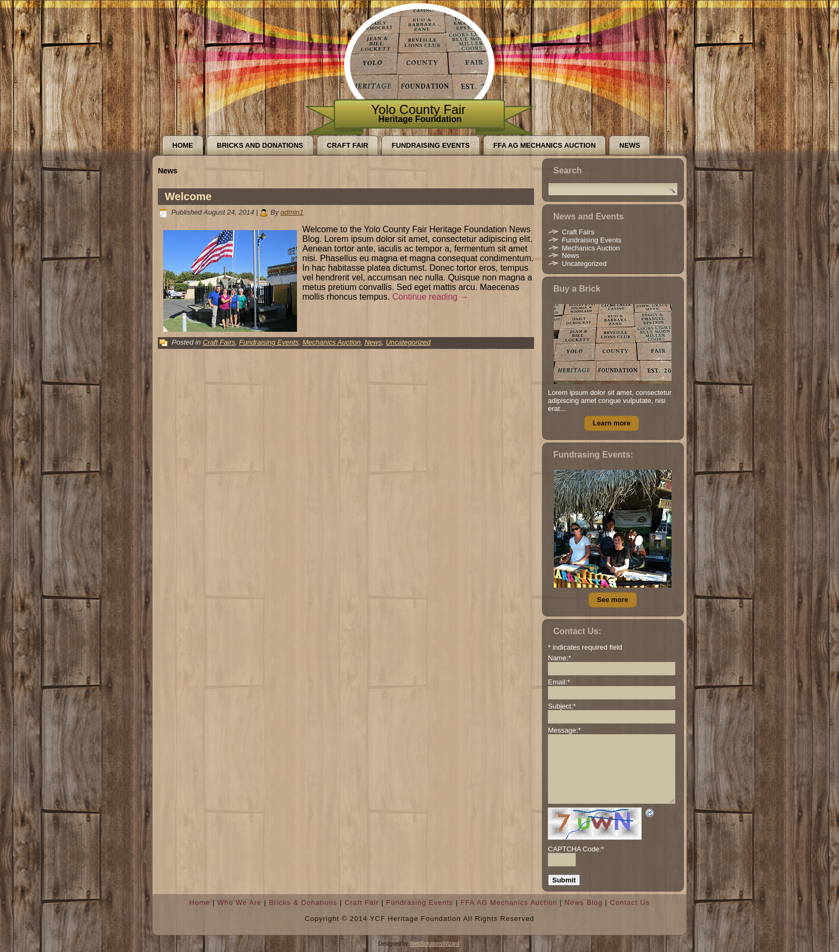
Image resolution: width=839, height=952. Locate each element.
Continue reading (430, 296)
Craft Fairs (219, 342)
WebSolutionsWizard (434, 944)
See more (613, 600)
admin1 (291, 212)
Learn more (612, 423)
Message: (564, 730)
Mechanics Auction (331, 342)
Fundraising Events (431, 145)
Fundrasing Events (419, 902)
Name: (559, 658)
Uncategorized (408, 342)
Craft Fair (347, 145)
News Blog (583, 902)
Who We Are (239, 902)
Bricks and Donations (260, 145)
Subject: (562, 706)
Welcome (188, 196)
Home (182, 145)
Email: (559, 682)
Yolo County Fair (418, 109)
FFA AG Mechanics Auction (544, 145)
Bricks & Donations (303, 902)
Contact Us (630, 902)
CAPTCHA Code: (576, 849)
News (629, 145)
